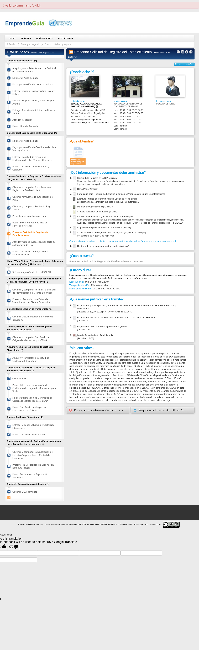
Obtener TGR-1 (20, 378)
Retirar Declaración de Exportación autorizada (30, 476)
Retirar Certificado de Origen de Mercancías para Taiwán (29, 409)
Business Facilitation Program (132, 524)
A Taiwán (11, 44)
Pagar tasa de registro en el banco (30, 216)
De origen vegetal (30, 44)
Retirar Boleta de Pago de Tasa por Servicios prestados (30, 224)
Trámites (26, 38)
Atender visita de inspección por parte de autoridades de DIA (33, 243)
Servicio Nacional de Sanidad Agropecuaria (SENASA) (86, 105)
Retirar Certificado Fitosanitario (28, 434)
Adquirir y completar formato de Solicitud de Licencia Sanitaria (34, 70)
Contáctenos (65, 38)
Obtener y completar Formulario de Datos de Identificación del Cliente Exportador (34, 291)
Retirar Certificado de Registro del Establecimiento (30, 253)
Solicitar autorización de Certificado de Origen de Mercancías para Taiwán (32, 399)
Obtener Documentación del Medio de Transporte (32, 318)
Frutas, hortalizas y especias (58, 44)
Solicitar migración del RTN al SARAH (31, 272)
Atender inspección (22, 119)
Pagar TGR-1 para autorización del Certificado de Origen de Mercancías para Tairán (34, 388)
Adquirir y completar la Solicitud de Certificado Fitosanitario (30, 359)
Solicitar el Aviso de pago (25, 77)
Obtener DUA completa (24, 491)
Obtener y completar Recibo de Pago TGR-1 (31, 208)
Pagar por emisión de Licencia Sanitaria (32, 84)
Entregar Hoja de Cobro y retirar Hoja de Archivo (33, 102)
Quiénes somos (44, 38)
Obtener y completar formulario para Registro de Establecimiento (31, 188)
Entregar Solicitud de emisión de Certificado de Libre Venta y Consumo (32, 158)
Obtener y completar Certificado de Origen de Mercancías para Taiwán (30, 338)
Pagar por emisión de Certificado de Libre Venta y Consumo (34, 149)
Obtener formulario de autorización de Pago (32, 198)
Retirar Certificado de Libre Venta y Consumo (30, 168)
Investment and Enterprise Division (104, 524)
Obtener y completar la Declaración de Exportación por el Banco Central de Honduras (32, 455)
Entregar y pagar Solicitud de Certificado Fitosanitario (33, 426)
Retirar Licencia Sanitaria (25, 126)
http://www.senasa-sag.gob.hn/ (94, 122)
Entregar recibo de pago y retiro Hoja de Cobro (33, 92)
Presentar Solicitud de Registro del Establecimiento (30, 233)
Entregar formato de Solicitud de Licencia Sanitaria (33, 111)
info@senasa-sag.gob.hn (89, 119)
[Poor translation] (14, 547)
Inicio (12, 38)
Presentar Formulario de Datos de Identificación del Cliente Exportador (31, 301)
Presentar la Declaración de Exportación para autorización (33, 466)
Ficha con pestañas (184, 64)
